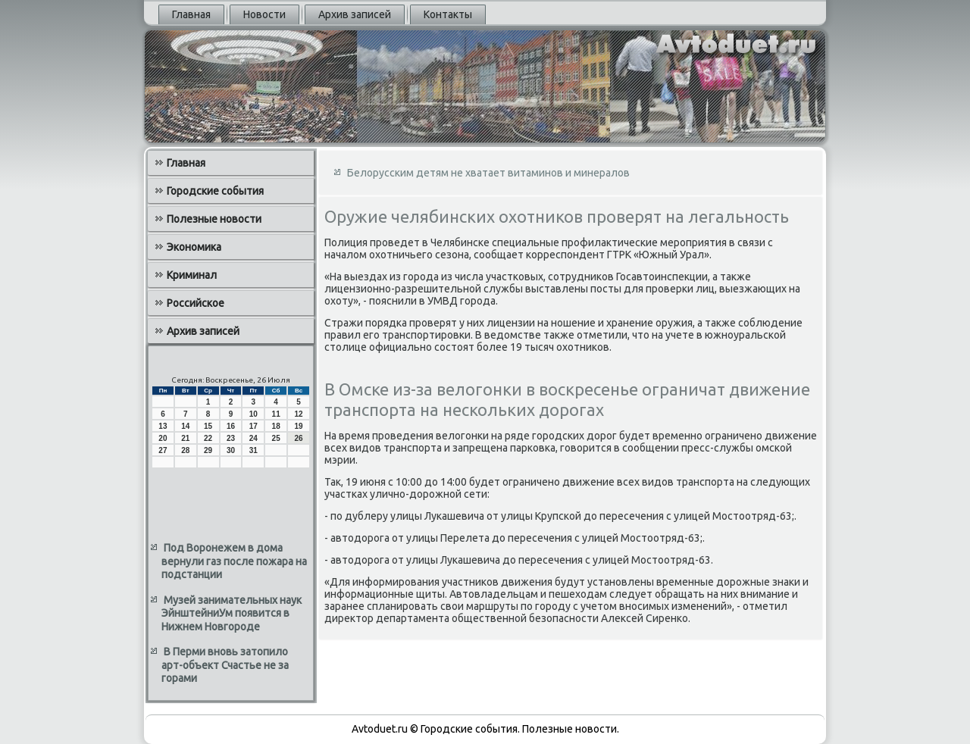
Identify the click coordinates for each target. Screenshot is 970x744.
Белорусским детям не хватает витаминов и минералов (488, 173)
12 (298, 414)
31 (253, 450)
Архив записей (354, 14)
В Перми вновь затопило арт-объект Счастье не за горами (225, 665)
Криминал (192, 275)
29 (208, 450)
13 (162, 426)
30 (231, 450)
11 (276, 414)
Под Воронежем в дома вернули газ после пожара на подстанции (234, 561)
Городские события (215, 191)
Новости (264, 14)
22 (208, 438)
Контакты (448, 14)
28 (185, 450)
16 (231, 426)
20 (162, 438)
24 (253, 438)
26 (298, 438)
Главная (191, 14)
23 (231, 438)
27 (162, 450)
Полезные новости (214, 219)
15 (208, 426)
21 (185, 438)
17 (253, 426)
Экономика (194, 247)
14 (185, 426)
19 (298, 426)
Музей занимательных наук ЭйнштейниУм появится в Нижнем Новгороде (231, 613)
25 (276, 438)
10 (253, 414)
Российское (195, 303)
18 (276, 426)
